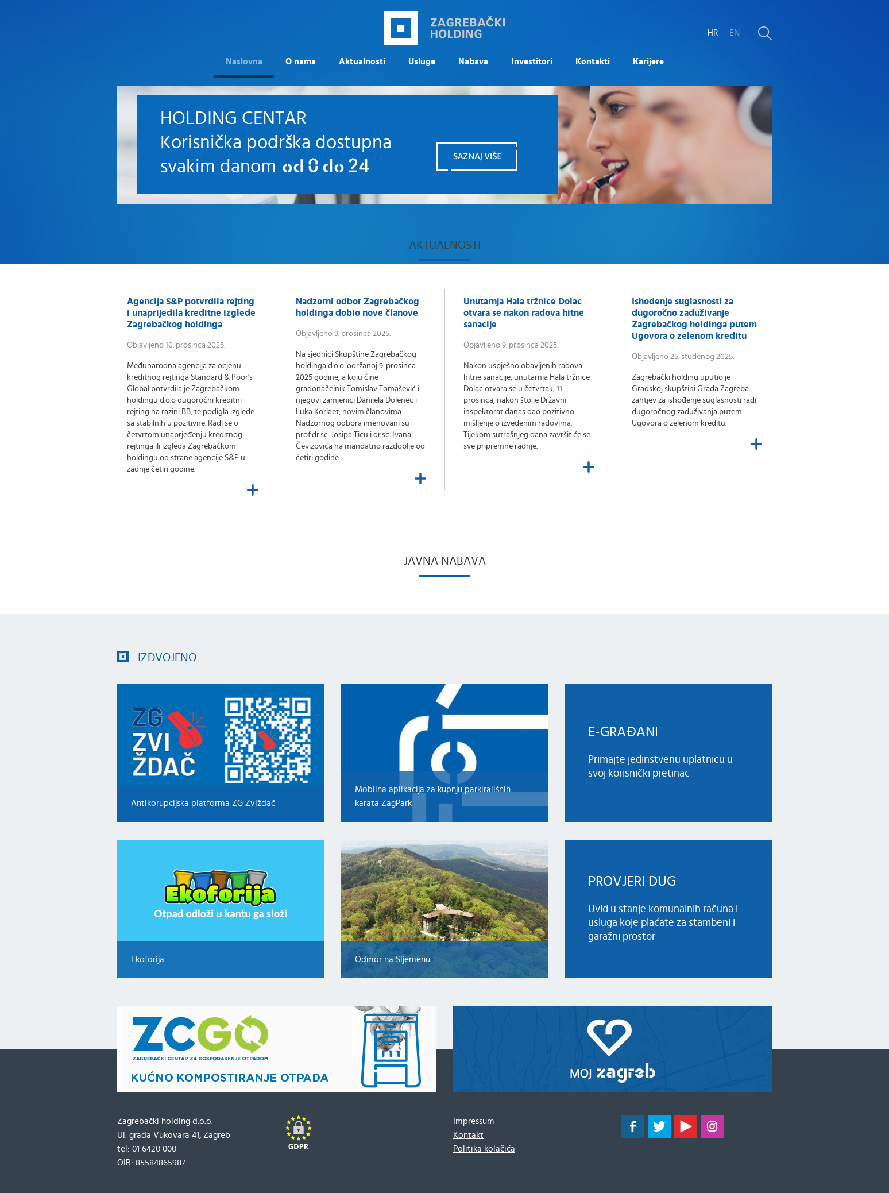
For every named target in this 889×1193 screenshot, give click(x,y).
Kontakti (592, 61)
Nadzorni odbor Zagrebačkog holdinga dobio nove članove (357, 307)
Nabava (473, 61)
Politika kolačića (484, 1149)
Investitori (531, 61)
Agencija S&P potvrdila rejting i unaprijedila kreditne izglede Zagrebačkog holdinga (191, 313)
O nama (300, 61)
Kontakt (468, 1135)
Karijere (648, 61)
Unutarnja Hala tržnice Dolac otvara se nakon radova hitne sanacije (523, 313)
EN (734, 33)
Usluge (421, 61)
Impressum (473, 1121)
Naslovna (244, 61)
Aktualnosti (362, 61)
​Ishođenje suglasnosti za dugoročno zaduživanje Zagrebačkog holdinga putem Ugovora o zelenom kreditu (694, 319)
